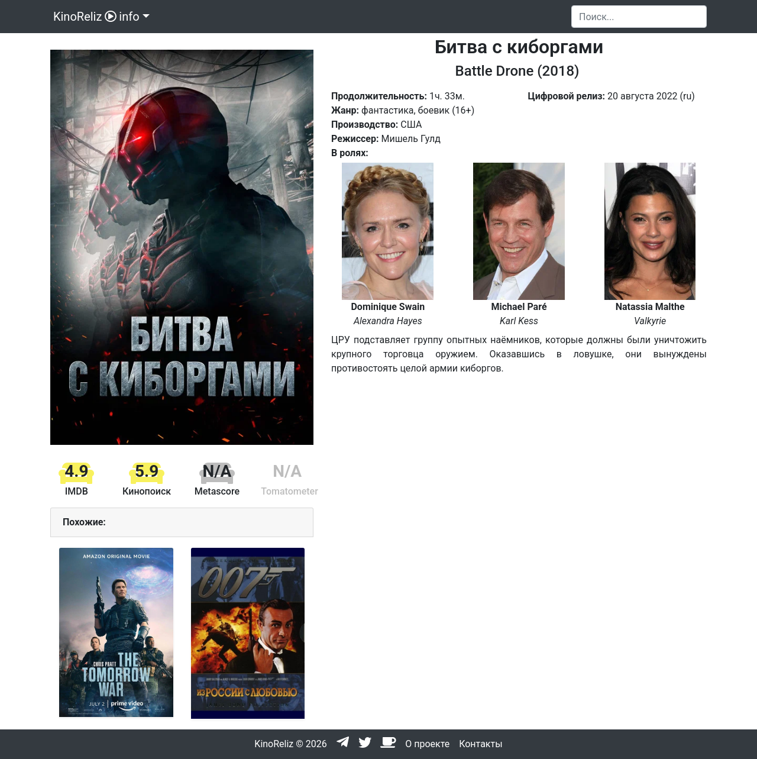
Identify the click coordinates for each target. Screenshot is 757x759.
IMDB (76, 491)
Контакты (480, 744)
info (129, 16)
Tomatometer (289, 491)
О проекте (427, 744)
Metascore (217, 491)
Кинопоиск (146, 491)
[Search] (639, 16)
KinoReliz (83, 16)
